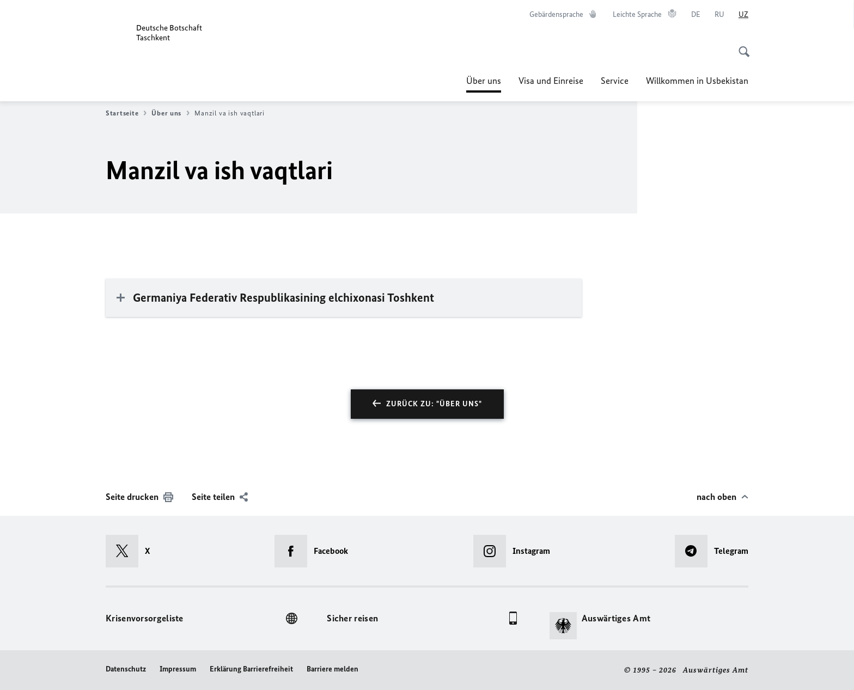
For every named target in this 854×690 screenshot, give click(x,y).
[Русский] (719, 14)
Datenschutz (126, 669)
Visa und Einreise (550, 80)
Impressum (178, 669)
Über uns (483, 81)
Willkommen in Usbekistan (697, 80)
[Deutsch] (695, 14)
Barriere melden (332, 669)
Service (615, 80)
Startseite (126, 113)
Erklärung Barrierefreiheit (251, 669)
